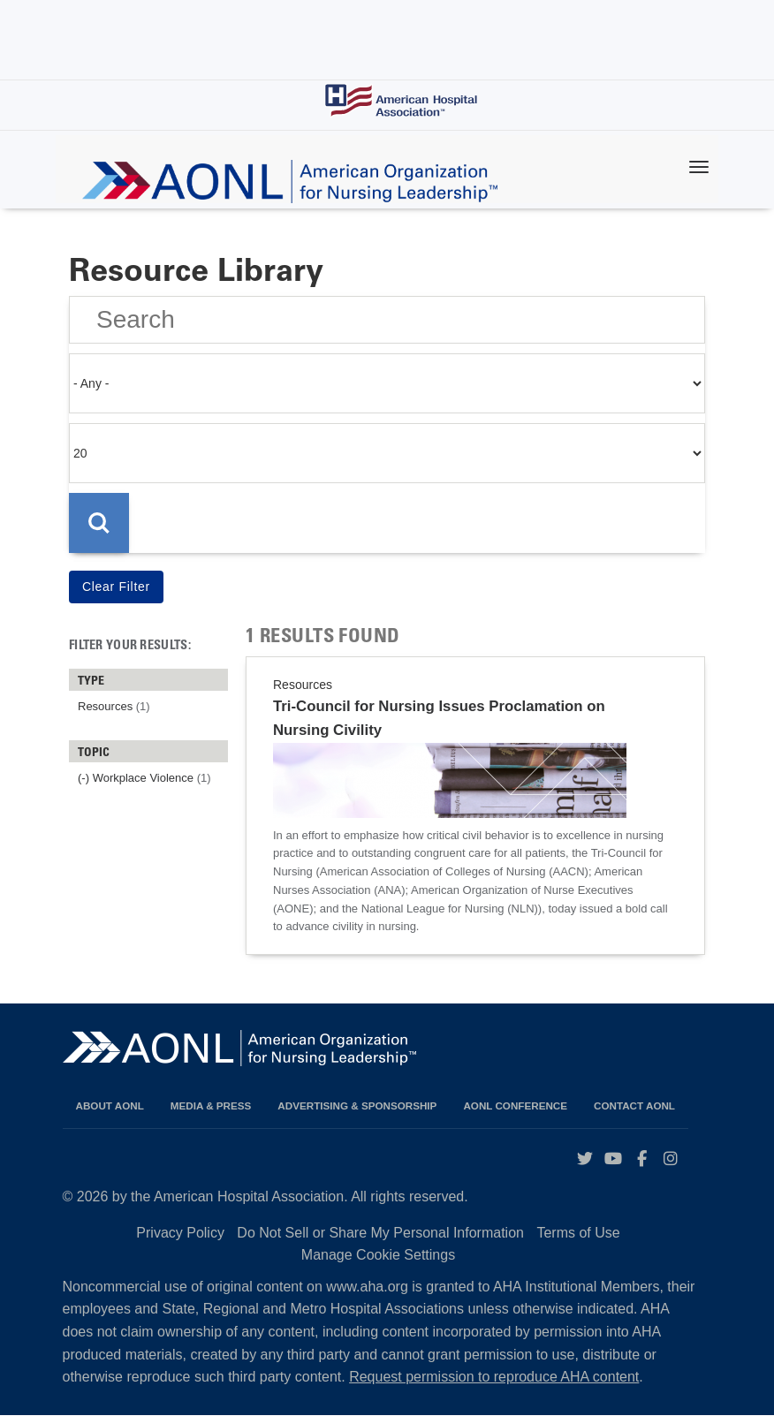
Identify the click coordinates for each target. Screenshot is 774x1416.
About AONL (110, 1105)
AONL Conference (515, 1105)
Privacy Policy (180, 1232)
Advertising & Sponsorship (356, 1105)
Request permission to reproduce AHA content (494, 1376)
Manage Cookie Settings (378, 1254)
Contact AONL (634, 1105)
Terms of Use (577, 1232)
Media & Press (211, 1105)
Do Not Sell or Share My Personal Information (380, 1232)
